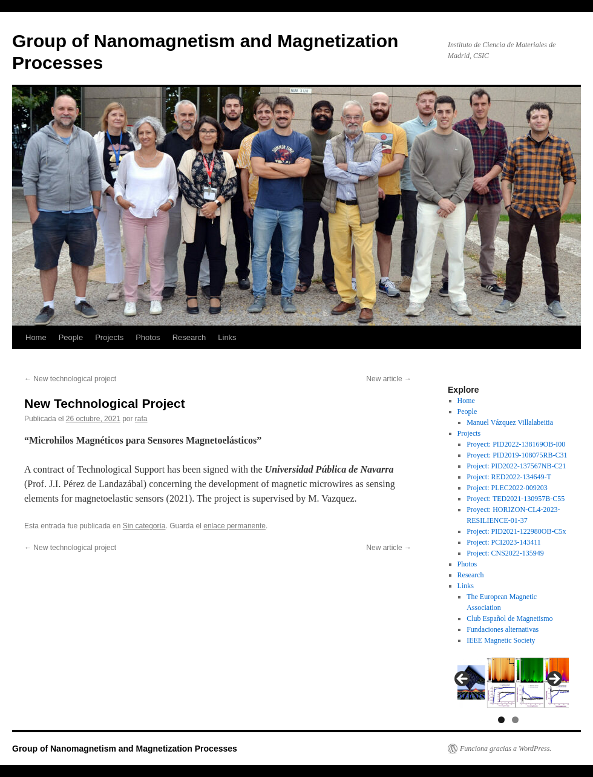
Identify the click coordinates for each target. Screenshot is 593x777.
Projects (109, 337)
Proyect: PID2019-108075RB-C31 (517, 455)
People (71, 337)
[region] (508, 682)
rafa (141, 419)
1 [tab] (501, 719)
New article (388, 379)
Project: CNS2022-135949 (505, 553)
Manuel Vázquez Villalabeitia (510, 422)
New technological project (70, 379)
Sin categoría (144, 526)
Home (36, 337)
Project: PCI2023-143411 (504, 542)
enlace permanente (234, 526)
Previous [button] (463, 679)
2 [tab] (515, 719)
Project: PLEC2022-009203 (507, 488)
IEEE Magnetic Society (501, 640)
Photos (148, 337)
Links (227, 337)
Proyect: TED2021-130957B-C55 (516, 498)
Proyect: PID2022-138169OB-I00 (516, 444)
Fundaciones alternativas (503, 629)
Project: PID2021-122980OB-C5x (516, 531)
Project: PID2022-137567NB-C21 (516, 466)
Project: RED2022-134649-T (509, 477)
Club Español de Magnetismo (509, 618)
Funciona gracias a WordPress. (505, 748)
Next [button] (554, 679)
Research (189, 337)
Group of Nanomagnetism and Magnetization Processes (124, 748)
